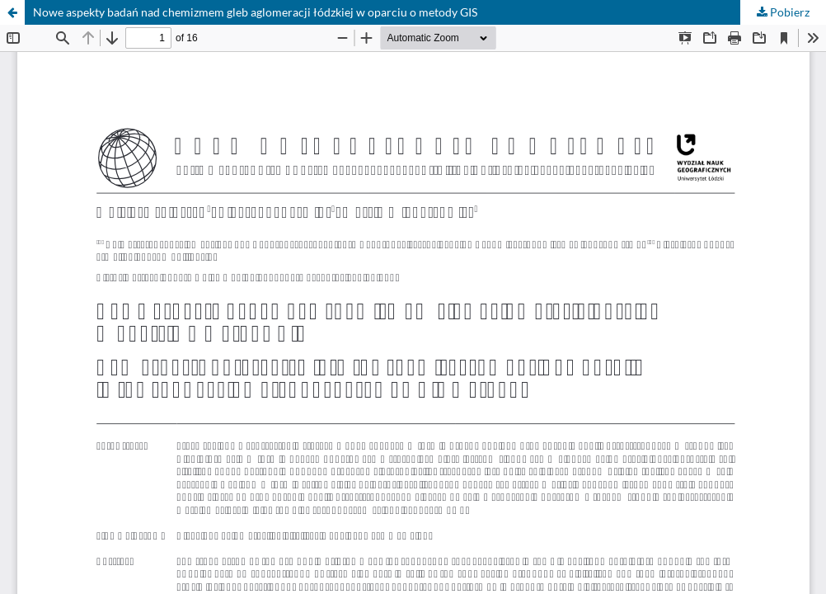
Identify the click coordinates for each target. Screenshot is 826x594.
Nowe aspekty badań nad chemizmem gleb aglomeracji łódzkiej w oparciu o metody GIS (255, 12)
